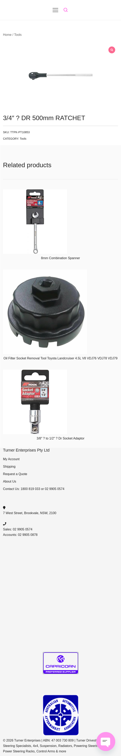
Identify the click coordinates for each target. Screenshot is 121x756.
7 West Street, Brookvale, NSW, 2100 (29, 513)
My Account (11, 459)
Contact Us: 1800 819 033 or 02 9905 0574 (33, 489)
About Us (9, 481)
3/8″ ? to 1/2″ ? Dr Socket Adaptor (60, 438)
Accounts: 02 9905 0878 (20, 534)
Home (7, 34)
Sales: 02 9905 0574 (17, 529)
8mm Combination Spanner (60, 258)
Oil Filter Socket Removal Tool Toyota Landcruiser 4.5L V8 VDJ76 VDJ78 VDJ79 (61, 358)
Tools (18, 34)
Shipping (9, 466)
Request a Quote (15, 474)
